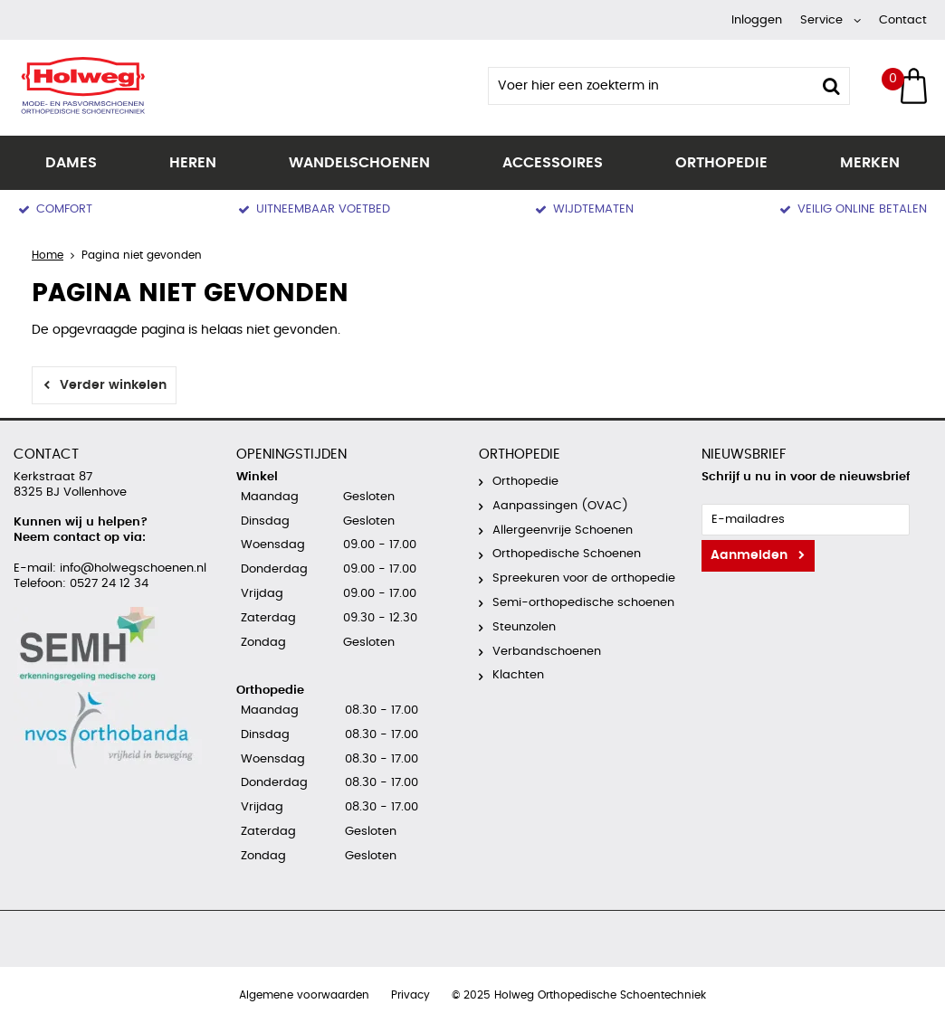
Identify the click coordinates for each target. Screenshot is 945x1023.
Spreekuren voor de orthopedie (583, 578)
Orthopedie (721, 163)
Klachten (518, 675)
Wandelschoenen (359, 163)
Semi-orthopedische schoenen (583, 603)
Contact (903, 20)
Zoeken (831, 86)
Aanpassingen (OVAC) (560, 506)
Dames (71, 163)
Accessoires (552, 163)
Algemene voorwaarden (304, 995)
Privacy (410, 995)
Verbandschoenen (546, 652)
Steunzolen (524, 627)
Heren (192, 163)
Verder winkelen (113, 385)
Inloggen (756, 20)
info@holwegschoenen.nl (131, 568)
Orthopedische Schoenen (566, 554)
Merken (870, 163)
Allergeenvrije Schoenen (562, 530)
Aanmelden (749, 555)
